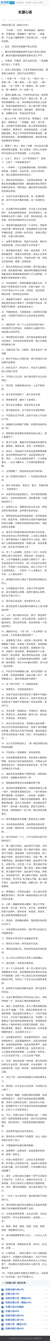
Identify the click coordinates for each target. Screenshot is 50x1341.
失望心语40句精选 (14, 1307)
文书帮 (28, 3)
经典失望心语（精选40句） (19, 1298)
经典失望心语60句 (14, 1328)
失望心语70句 (12, 1294)
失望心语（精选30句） (16, 1324)
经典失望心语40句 (14, 1289)
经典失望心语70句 (14, 1320)
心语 (12, 3)
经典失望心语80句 (14, 1315)
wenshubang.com (29, 1338)
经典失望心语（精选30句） (19, 1302)
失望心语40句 (12, 1311)
